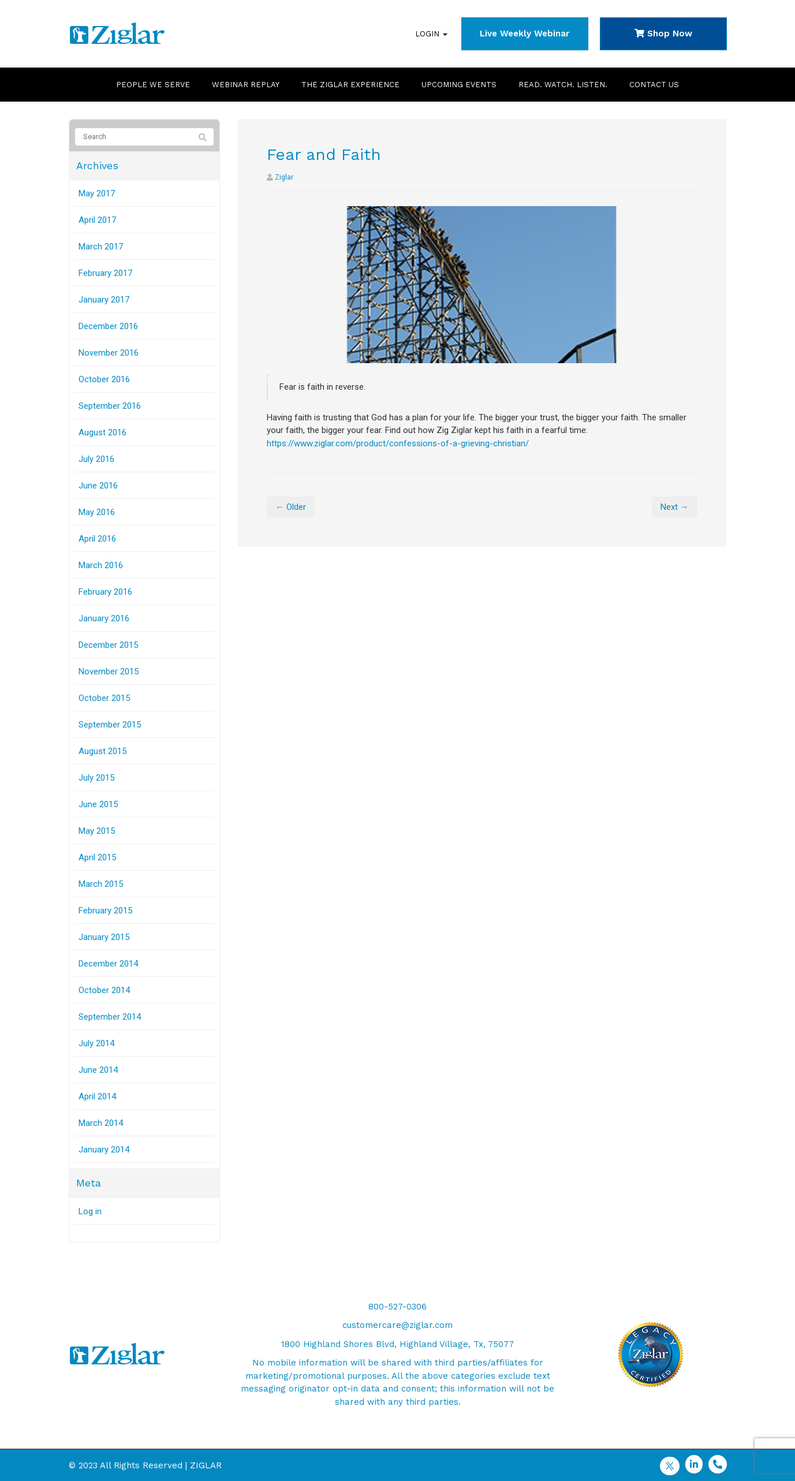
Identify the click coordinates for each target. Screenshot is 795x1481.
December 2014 (108, 963)
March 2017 (101, 246)
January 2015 (104, 937)
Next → (674, 507)
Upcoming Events (459, 84)
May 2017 (97, 193)
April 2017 (97, 220)
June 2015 (98, 804)
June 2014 (98, 1070)
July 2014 (96, 1043)
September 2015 (110, 724)
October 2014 (104, 990)
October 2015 (104, 698)
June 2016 (98, 485)
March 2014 (101, 1123)
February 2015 (105, 910)
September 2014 (110, 1017)
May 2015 (97, 831)
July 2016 (96, 459)
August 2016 (102, 432)
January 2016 (104, 618)
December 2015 (108, 645)
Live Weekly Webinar (524, 33)
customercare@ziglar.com (397, 1325)
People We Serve (153, 84)
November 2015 (109, 671)
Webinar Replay (245, 84)
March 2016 (101, 565)
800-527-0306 (397, 1306)
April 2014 (97, 1096)
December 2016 (108, 326)
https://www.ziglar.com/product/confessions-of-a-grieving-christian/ (398, 443)
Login (431, 33)
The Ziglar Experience (350, 84)
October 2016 (104, 379)
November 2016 (109, 353)
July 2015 (96, 778)
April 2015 (97, 857)
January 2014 (104, 1149)
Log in (90, 1211)
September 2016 (110, 406)
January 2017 (104, 299)
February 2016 (105, 592)
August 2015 (102, 751)
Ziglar (284, 177)
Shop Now (663, 33)
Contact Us (654, 84)
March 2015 (101, 884)
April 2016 (97, 539)
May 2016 (97, 512)
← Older (290, 507)
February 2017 (105, 273)
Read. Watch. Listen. (562, 84)
